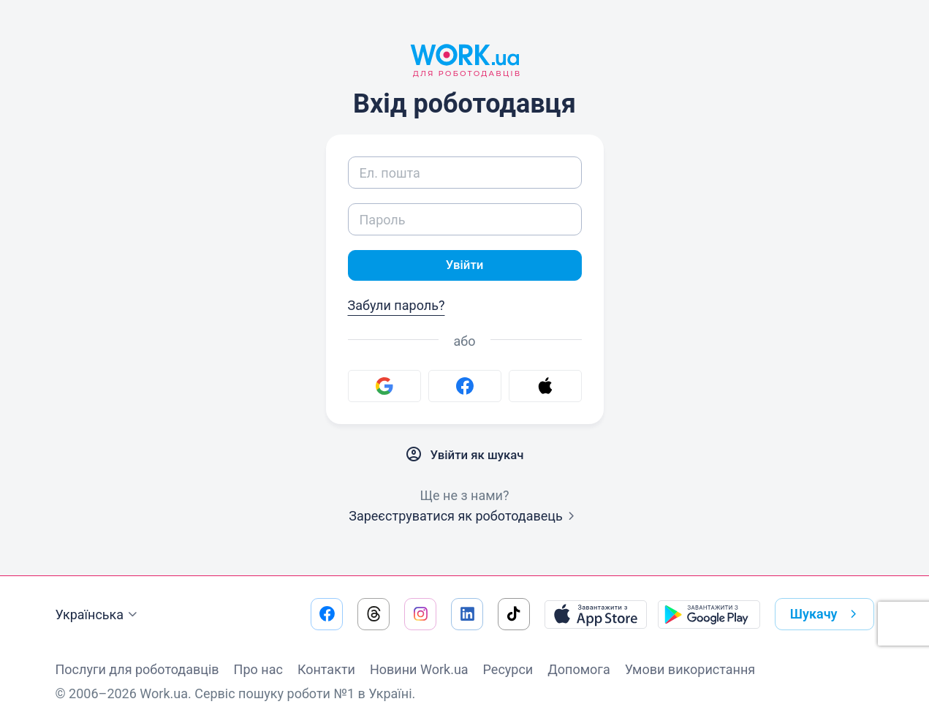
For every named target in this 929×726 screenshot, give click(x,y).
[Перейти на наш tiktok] (514, 614)
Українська (99, 615)
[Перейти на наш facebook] (327, 614)
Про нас (258, 669)
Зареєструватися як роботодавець (464, 517)
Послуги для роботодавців (137, 669)
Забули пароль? (396, 306)
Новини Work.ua (419, 669)
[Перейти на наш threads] (373, 614)
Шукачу (826, 614)
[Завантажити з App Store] (596, 614)
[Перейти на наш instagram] (420, 614)
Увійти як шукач (465, 456)
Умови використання (690, 669)
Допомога (578, 669)
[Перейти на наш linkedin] (467, 614)
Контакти (326, 669)
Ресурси (508, 669)
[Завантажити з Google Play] (709, 614)
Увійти (464, 265)
